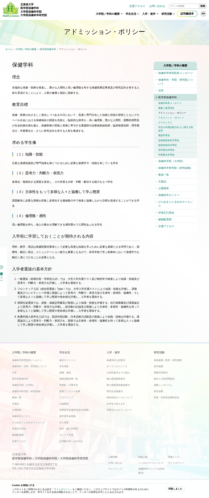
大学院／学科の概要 (108, 13)
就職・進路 (65, 372)
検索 (202, 6)
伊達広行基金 (166, 212)
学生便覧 (64, 366)
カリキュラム (165, 122)
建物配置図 (165, 219)
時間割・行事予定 (68, 385)
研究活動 (166, 13)
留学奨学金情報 (67, 416)
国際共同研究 (161, 372)
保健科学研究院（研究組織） (175, 167)
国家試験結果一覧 (68, 378)
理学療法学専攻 (166, 150)
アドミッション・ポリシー (172, 112)
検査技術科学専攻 (167, 145)
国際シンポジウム (163, 385)
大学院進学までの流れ (118, 372)
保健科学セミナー (168, 195)
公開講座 (163, 188)
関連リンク (174, 457)
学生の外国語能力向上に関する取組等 (175, 129)
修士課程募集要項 (116, 378)
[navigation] (128, 10)
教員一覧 (163, 174)
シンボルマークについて (151, 463)
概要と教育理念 (166, 108)
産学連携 (158, 366)
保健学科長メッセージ (169, 103)
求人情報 (64, 422)
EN (203, 13)
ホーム (8, 49)
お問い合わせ (157, 6)
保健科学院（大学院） (171, 161)
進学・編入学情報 (68, 428)
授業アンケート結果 (69, 391)
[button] (122, 15)
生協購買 (64, 403)
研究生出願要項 (115, 391)
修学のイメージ (67, 360)
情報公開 (143, 457)
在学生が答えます (116, 403)
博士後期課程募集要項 (118, 385)
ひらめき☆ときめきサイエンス (175, 203)
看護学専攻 (164, 135)
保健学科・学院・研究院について (175, 81)
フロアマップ (66, 397)
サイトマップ (115, 469)
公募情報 (113, 457)
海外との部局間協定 (164, 378)
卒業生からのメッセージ (119, 410)
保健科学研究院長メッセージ (175, 73)
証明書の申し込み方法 (71, 441)
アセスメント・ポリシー (171, 117)
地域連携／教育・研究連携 (168, 360)
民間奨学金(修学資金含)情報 (74, 410)
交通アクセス (137, 6)
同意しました (175, 489)
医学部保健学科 (48, 49)
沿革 (161, 90)
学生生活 (131, 13)
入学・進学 (148, 13)
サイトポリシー (62, 489)
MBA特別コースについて (120, 397)
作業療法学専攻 (166, 154)
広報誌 (162, 181)
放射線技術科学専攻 (168, 140)
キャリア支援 (66, 435)
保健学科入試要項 (116, 360)
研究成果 (158, 391)
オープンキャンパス (117, 366)
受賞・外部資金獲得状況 (166, 397)
